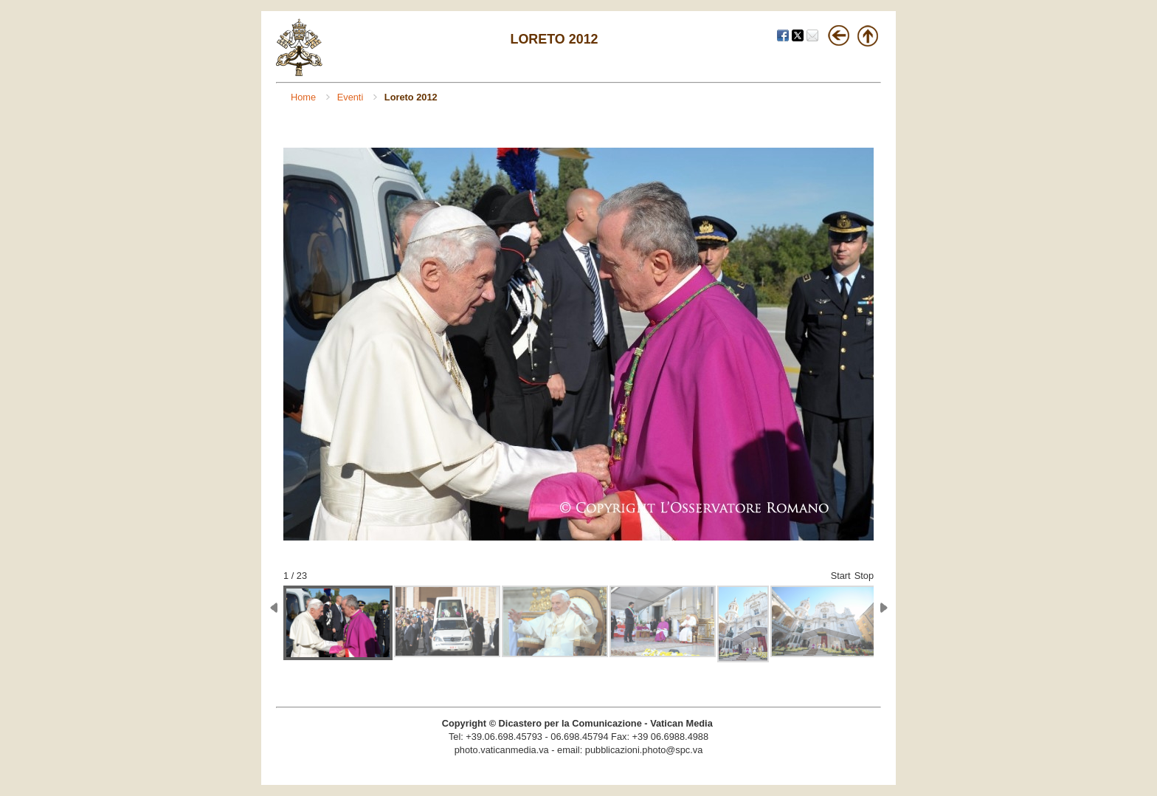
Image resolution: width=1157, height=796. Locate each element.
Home (305, 97)
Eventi (351, 97)
